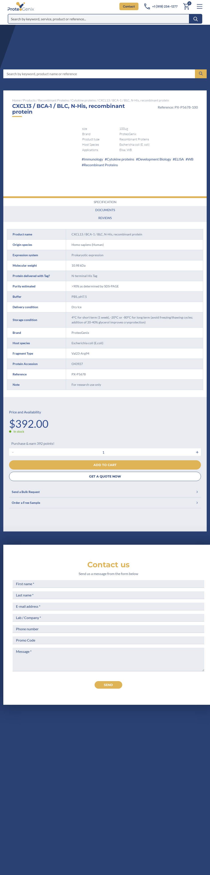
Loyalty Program (159, 772)
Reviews (105, 218)
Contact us (108, 564)
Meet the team (114, 751)
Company (110, 742)
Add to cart (105, 465)
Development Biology (154, 159)
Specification (105, 202)
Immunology (93, 159)
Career (107, 767)
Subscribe (129, 835)
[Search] (195, 19)
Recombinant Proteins (53, 100)
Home (16, 100)
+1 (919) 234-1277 (49, 763)
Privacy (108, 775)
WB (190, 159)
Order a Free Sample (105, 502)
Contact (129, 6)
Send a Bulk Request (105, 492)
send (108, 685)
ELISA (179, 159)
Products (29, 100)
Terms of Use (156, 751)
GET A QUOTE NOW (105, 476)
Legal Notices (157, 742)
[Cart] (186, 6)
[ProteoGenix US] (21, 6)
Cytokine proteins (83, 100)
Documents (105, 210)
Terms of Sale (156, 734)
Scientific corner (115, 759)
